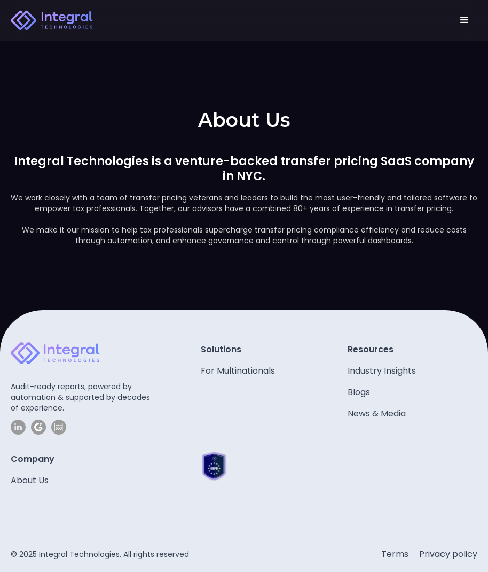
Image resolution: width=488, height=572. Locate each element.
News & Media (377, 413)
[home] (52, 20)
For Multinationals (238, 371)
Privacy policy (448, 554)
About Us (30, 480)
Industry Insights (382, 371)
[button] (464, 20)
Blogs (359, 392)
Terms (394, 554)
